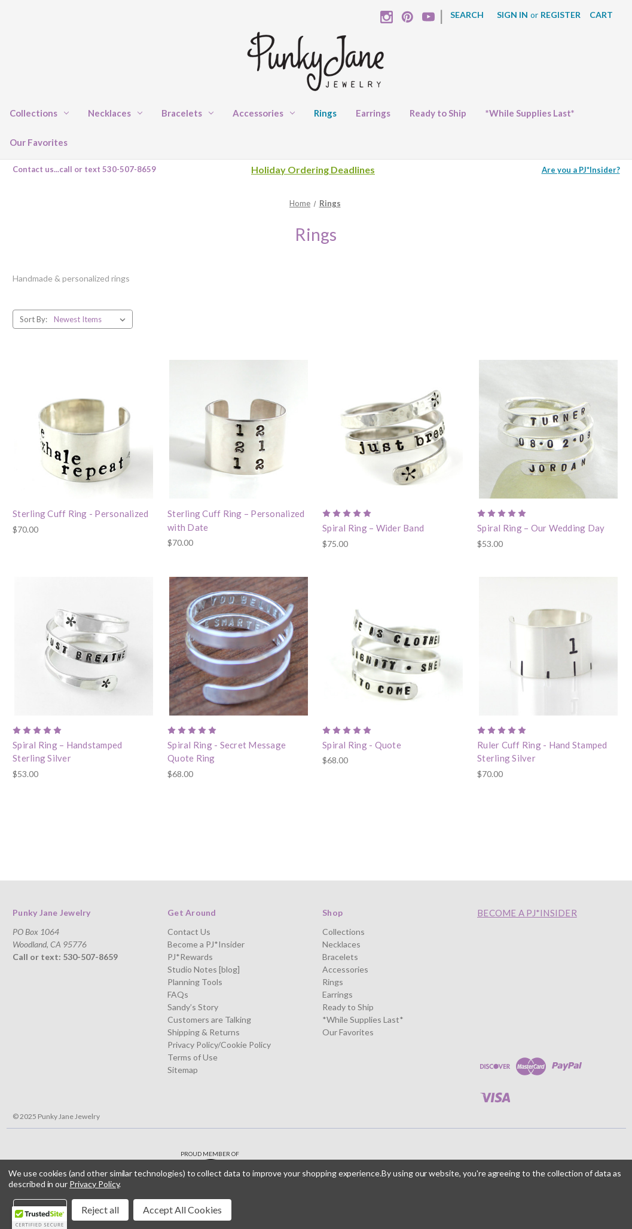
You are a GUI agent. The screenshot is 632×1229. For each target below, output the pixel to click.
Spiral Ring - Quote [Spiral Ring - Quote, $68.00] (361, 744)
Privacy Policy (94, 1184)
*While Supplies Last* (530, 113)
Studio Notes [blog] (203, 969)
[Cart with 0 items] (601, 14)
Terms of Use (192, 1057)
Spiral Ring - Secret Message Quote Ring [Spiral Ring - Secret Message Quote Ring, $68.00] (226, 751)
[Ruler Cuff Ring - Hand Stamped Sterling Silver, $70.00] (548, 646)
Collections (39, 113)
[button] (39, 1217)
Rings (325, 113)
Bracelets (187, 113)
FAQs (177, 994)
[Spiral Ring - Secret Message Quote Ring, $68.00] (238, 646)
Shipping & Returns (203, 1032)
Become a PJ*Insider (206, 944)
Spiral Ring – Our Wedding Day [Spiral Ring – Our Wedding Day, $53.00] (540, 527)
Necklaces (115, 113)
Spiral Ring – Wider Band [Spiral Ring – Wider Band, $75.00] (373, 527)
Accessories (264, 113)
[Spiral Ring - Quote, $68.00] (393, 646)
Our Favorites (39, 142)
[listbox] (92, 319)
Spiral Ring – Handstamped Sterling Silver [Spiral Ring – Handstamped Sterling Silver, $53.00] (67, 751)
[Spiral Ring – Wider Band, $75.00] (393, 429)
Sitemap (182, 1070)
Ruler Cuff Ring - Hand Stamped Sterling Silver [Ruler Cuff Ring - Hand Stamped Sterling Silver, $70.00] (542, 751)
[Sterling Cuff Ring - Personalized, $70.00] (83, 429)
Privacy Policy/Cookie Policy (219, 1045)
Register (561, 15)
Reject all (100, 1209)
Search (467, 15)
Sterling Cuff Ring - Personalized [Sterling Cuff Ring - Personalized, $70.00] (80, 513)
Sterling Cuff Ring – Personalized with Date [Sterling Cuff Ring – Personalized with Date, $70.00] (235, 520)
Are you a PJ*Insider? (581, 170)
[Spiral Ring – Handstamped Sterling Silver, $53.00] (83, 646)
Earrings (373, 113)
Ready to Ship (438, 113)
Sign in (512, 15)
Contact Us (188, 932)
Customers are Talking (209, 1019)
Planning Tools (194, 982)
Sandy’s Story (192, 1007)
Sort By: (33, 319)
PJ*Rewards (190, 957)
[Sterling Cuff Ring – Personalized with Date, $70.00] (238, 429)
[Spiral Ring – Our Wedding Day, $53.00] (548, 429)
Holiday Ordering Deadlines (313, 169)
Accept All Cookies (182, 1209)
